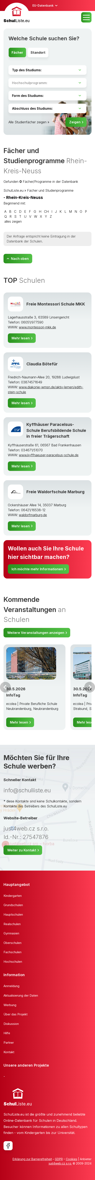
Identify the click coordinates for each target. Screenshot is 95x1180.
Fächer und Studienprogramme (50, 190)
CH (46, 211)
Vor (5, 687)
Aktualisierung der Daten (21, 995)
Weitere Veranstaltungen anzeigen (35, 633)
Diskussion (11, 1024)
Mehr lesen (21, 338)
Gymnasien (11, 933)
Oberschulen (12, 943)
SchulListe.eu (14, 190)
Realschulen (12, 924)
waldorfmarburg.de (33, 515)
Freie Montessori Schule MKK (55, 304)
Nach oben (20, 259)
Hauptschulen (13, 914)
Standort (38, 52)
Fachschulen (12, 952)
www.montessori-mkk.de (37, 327)
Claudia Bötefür (42, 363)
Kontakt (9, 1052)
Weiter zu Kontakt (21, 850)
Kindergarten (13, 896)
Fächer (17, 52)
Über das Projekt (15, 1014)
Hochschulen (13, 962)
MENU (86, 17)
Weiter (89, 687)
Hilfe (7, 1033)
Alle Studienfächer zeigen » (28, 122)
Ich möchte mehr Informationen (37, 569)
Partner (9, 1043)
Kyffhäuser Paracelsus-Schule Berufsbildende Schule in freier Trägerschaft (56, 430)
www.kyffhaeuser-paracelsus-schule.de (48, 455)
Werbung (10, 1005)
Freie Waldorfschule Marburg (55, 491)
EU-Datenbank (42, 5)
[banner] (17, 13)
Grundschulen (13, 905)
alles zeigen (13, 221)
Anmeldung (11, 986)
